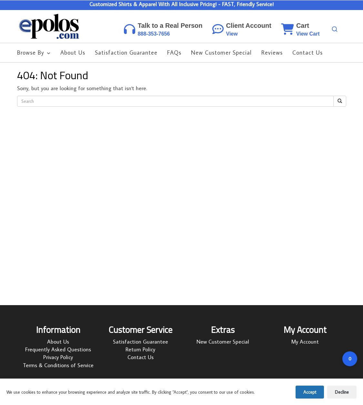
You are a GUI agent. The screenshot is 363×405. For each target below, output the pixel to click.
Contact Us (140, 357)
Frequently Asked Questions (58, 349)
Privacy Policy (58, 357)
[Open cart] (349, 358)
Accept (309, 392)
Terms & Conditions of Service (58, 365)
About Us (58, 341)
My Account (305, 341)
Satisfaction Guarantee (140, 341)
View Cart (308, 34)
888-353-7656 (154, 34)
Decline (342, 392)
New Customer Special (223, 341)
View (232, 34)
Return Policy (140, 349)
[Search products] (334, 29)
